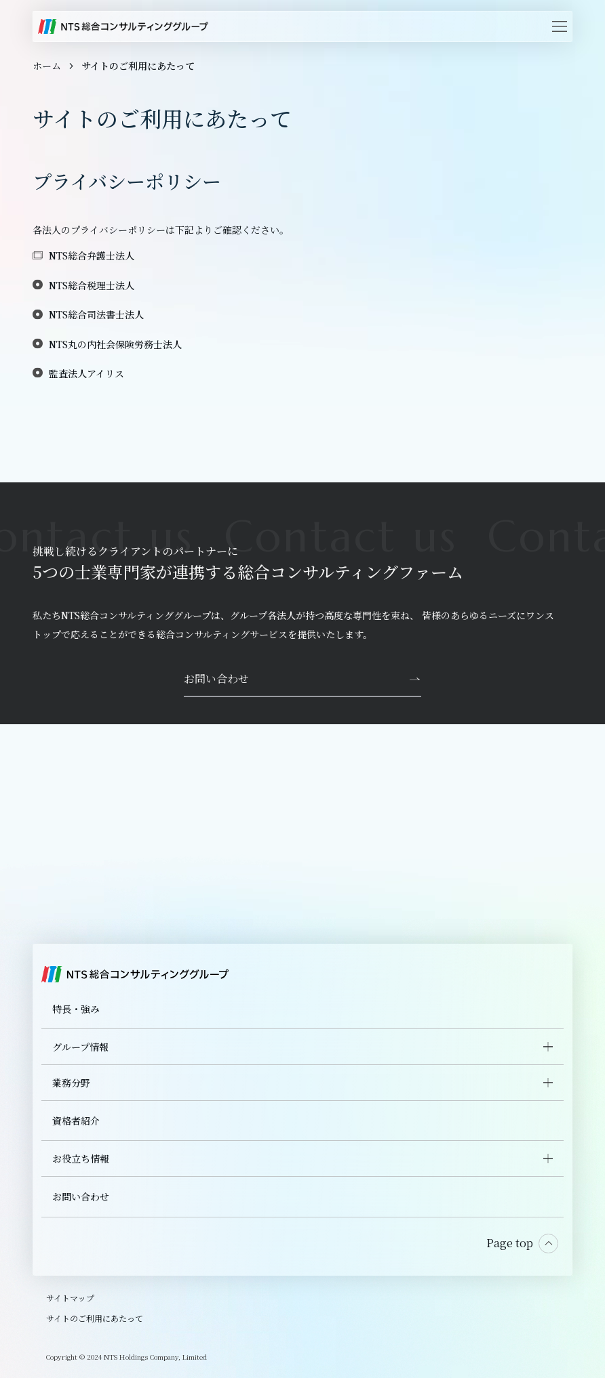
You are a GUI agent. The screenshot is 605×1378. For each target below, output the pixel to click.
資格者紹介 (76, 1120)
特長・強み (76, 1009)
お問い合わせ (80, 1196)
